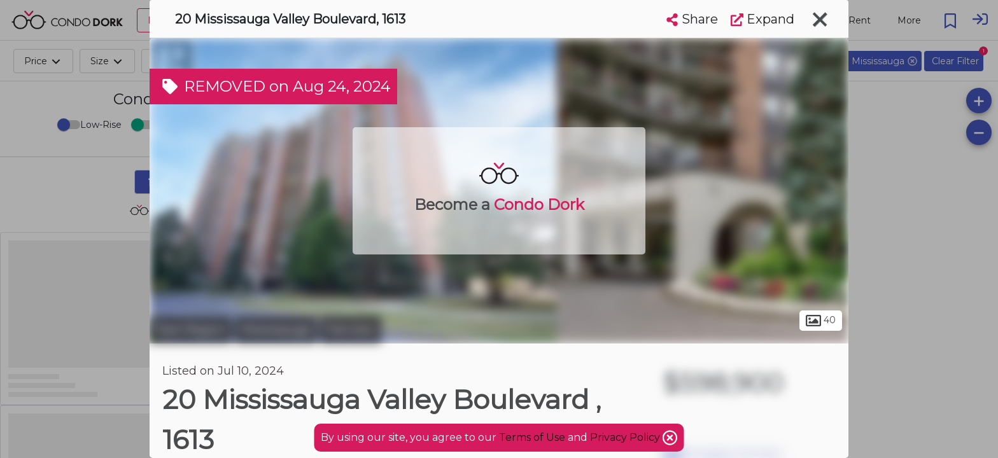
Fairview (351, 330)
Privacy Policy (626, 437)
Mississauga (276, 330)
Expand (762, 19)
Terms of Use (532, 437)
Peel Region (190, 330)
